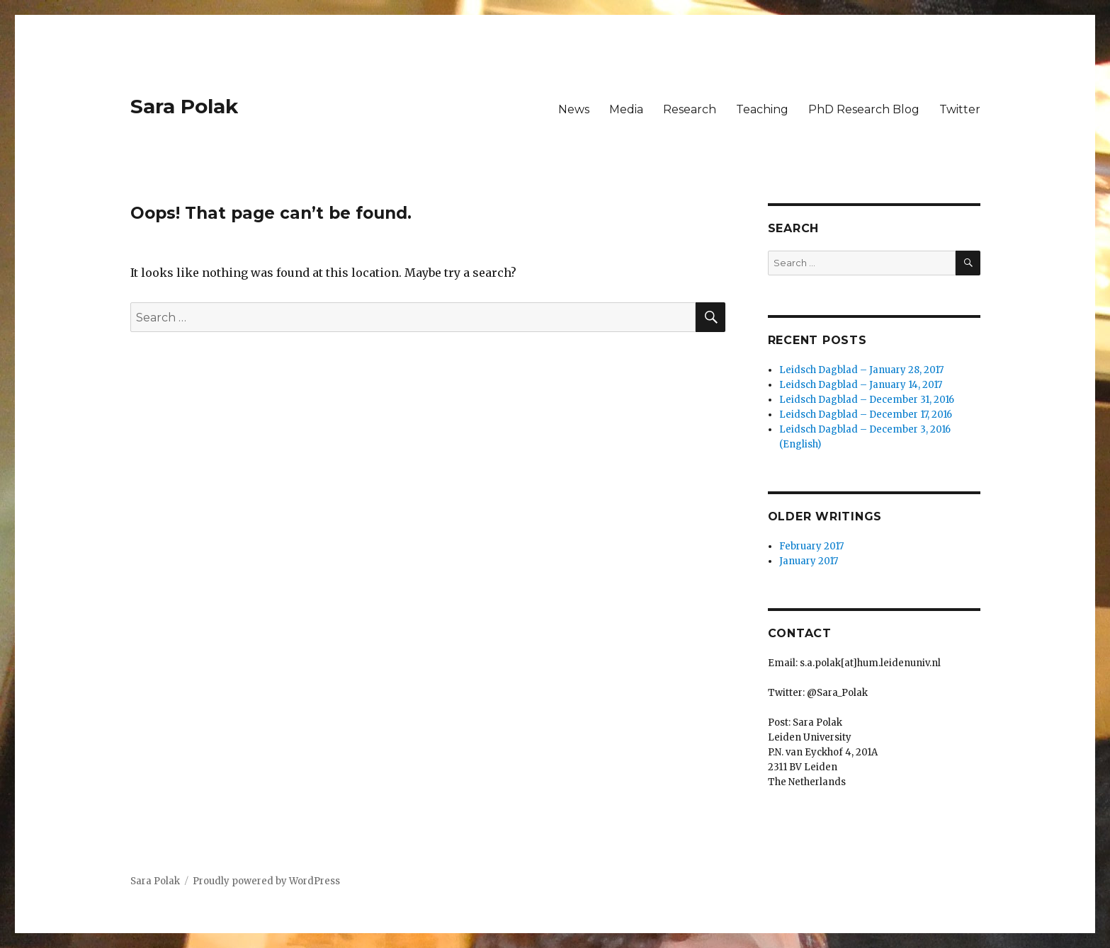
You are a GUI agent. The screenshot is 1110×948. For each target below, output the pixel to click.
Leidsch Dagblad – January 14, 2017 (860, 385)
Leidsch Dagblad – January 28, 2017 (861, 370)
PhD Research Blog (863, 109)
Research (689, 109)
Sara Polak (184, 106)
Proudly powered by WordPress (266, 881)
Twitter (959, 109)
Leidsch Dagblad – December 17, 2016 (865, 415)
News (573, 109)
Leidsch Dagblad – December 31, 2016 (866, 400)
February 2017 (811, 546)
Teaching (762, 109)
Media (626, 109)
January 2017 (808, 561)
